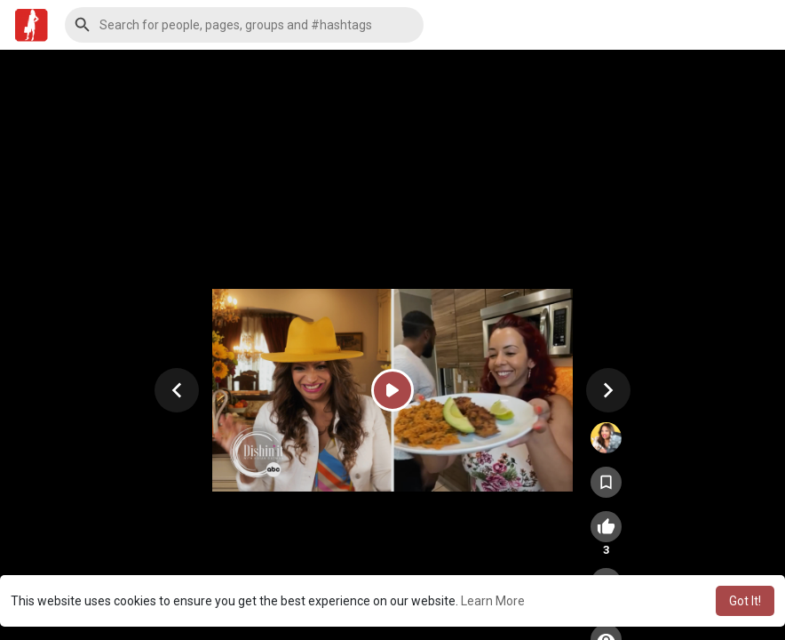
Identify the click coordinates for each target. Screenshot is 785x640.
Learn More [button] (493, 601)
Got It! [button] (745, 601)
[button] (244, 25)
